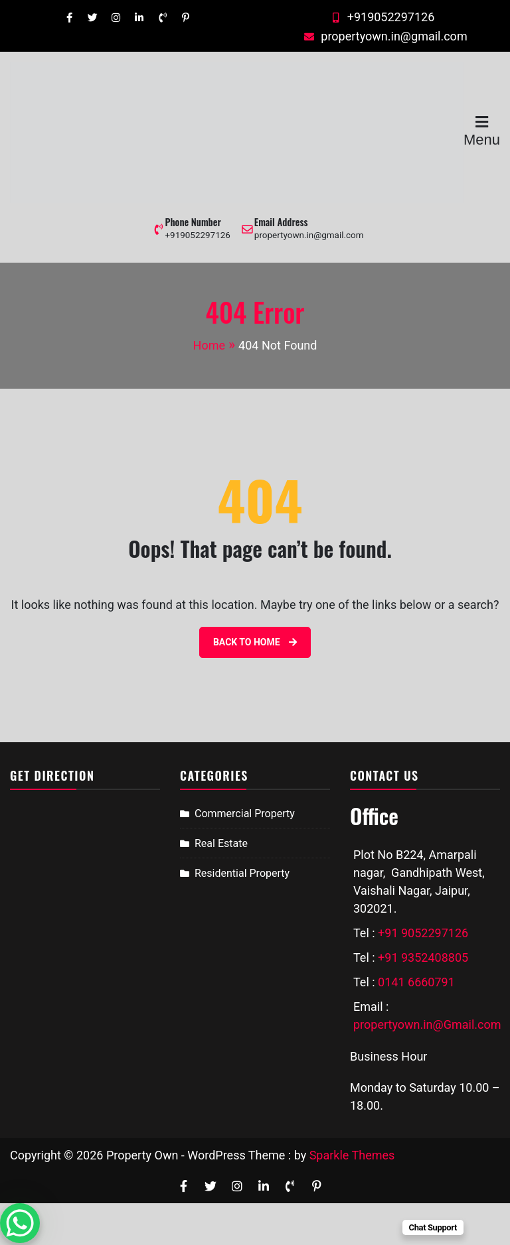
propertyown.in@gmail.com (384, 36)
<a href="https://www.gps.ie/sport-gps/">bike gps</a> (85, 902)
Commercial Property (245, 813)
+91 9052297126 (423, 933)
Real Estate (221, 843)
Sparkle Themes (352, 1155)
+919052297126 (381, 17)
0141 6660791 (416, 982)
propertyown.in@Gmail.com (427, 1024)
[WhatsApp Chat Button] (20, 1223)
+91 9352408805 (423, 957)
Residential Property (242, 873)
